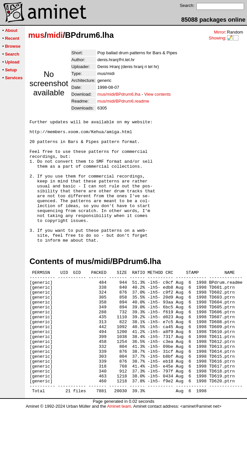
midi (55, 35)
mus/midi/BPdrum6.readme (123, 101)
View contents (157, 94)
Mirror (219, 32)
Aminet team (119, 455)
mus (36, 35)
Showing (217, 38)
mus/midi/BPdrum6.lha (118, 94)
